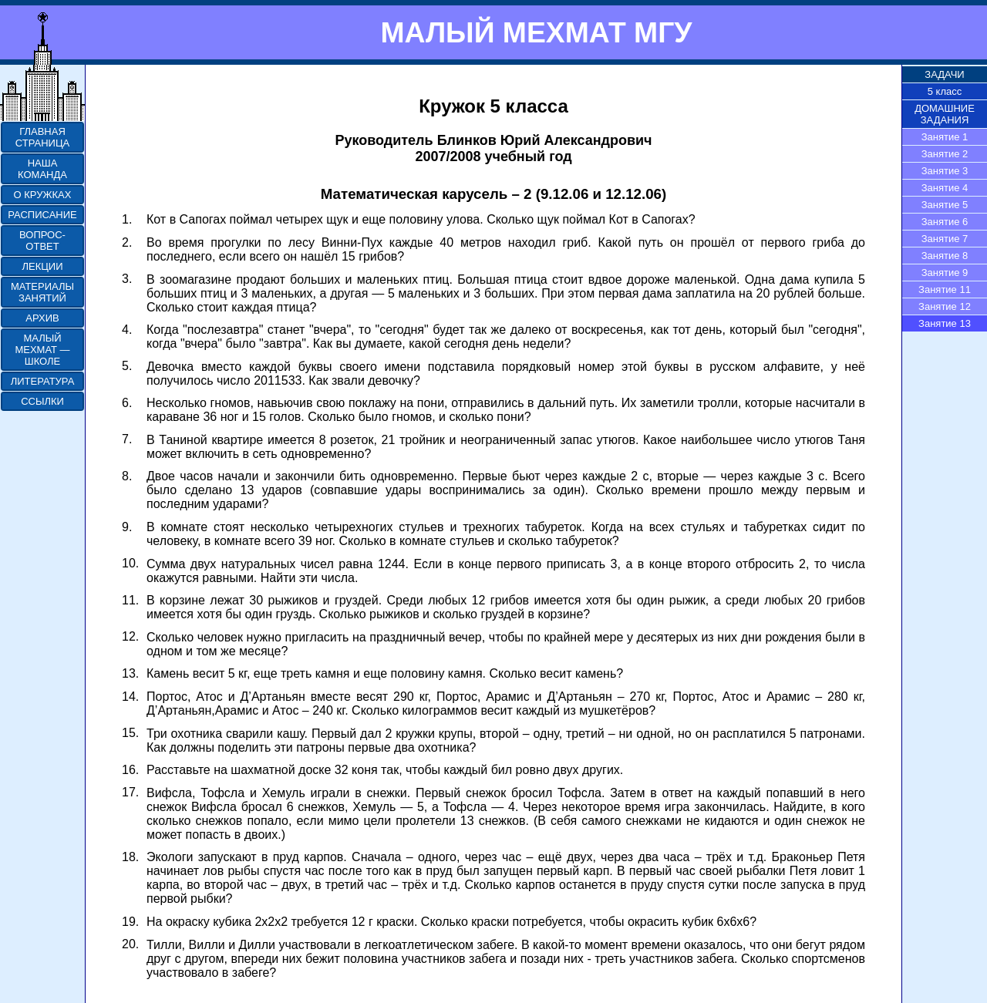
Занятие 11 (944, 289)
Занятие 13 (944, 323)
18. (130, 856)
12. (130, 636)
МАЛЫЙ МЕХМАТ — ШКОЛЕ (42, 349)
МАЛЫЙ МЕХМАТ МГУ (536, 32)
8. (127, 476)
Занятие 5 (944, 204)
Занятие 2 (944, 154)
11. (130, 600)
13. (130, 673)
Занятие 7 (944, 238)
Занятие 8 (944, 255)
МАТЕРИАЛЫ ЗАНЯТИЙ (42, 292)
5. (127, 365)
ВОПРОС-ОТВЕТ (42, 240)
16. (130, 769)
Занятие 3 (944, 171)
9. (127, 526)
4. (127, 329)
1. (127, 219)
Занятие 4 (944, 188)
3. (127, 278)
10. (130, 563)
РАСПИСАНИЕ (42, 214)
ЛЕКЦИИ (42, 266)
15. (130, 732)
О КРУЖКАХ (43, 194)
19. (130, 921)
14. (130, 696)
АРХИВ (42, 318)
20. (130, 944)
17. (130, 792)
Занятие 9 (944, 272)
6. (127, 402)
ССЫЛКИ (42, 401)
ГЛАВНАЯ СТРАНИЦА (42, 137)
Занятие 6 (944, 221)
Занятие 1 (944, 137)
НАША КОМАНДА (42, 168)
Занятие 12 (944, 306)
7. (127, 439)
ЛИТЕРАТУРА (43, 381)
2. (127, 242)
